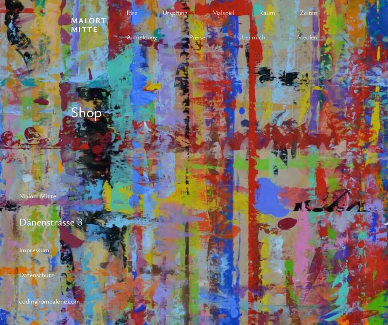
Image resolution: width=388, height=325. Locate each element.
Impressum (34, 249)
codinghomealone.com (49, 301)
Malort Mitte (89, 24)
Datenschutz (36, 274)
